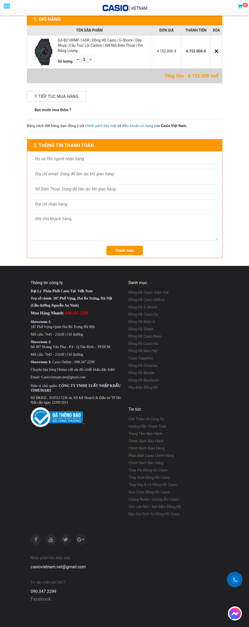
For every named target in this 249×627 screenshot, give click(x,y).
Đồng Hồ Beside (142, 373)
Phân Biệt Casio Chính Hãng (151, 455)
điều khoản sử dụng (137, 126)
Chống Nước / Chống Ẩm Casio (154, 499)
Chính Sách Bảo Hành (146, 441)
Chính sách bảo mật (100, 126)
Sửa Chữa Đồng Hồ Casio (149, 492)
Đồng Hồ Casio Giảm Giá (149, 292)
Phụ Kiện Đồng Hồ (143, 387)
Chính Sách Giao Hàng (147, 448)
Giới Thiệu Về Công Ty (146, 419)
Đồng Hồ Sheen (141, 329)
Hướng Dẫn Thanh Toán (148, 426)
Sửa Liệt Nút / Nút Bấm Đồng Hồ (155, 507)
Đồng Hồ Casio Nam (145, 336)
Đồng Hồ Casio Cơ (143, 314)
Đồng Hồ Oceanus (143, 365)
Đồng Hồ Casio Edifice (147, 300)
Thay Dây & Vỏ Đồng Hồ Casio (153, 485)
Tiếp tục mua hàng (56, 96)
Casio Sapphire (141, 358)
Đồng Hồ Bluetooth (144, 380)
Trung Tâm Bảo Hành (146, 434)
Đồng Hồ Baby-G (142, 322)
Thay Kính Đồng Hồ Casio (149, 477)
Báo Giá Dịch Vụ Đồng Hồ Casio (154, 514)
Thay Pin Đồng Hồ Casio (148, 470)
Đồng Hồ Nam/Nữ (143, 351)
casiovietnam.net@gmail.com (58, 566)
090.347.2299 (43, 591)
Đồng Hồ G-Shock (143, 307)
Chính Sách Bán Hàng (146, 463)
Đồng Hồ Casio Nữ (144, 344)
